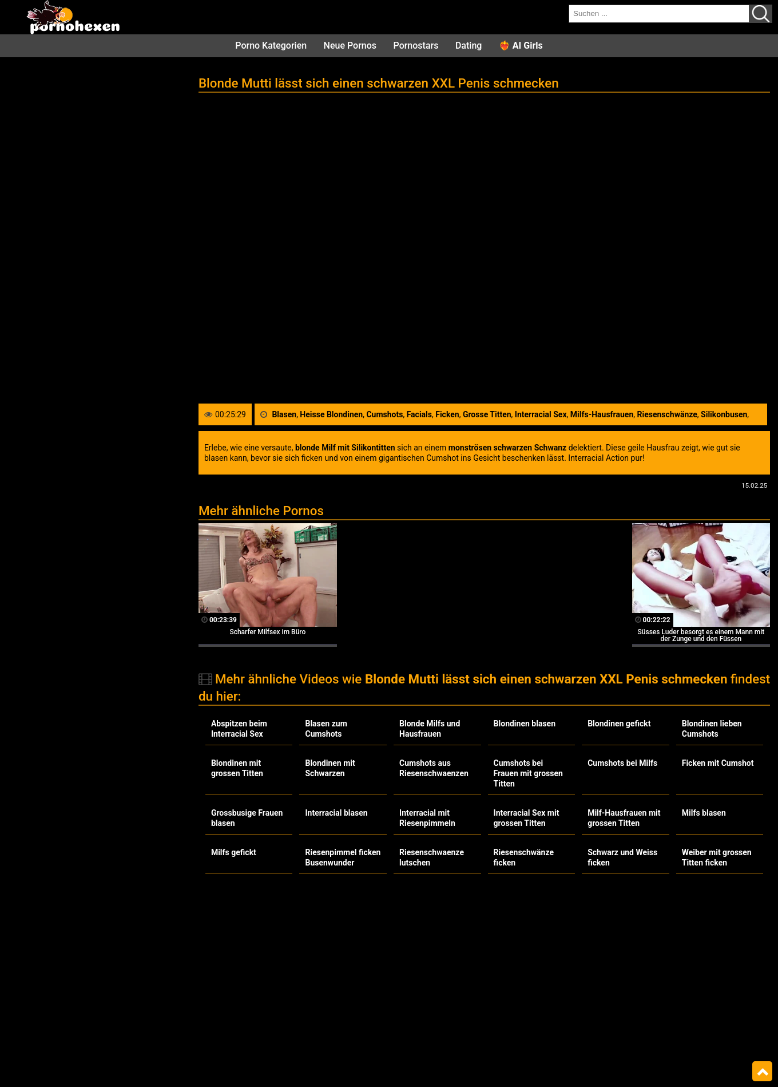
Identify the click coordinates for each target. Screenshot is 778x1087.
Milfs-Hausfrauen (601, 414)
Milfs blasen (704, 812)
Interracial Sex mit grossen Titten (526, 818)
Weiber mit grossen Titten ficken (717, 857)
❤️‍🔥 (521, 45)
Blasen (284, 414)
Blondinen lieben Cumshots (712, 728)
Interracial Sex (541, 414)
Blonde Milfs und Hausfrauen (429, 728)
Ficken (447, 414)
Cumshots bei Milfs (622, 763)
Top (762, 1071)
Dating (468, 45)
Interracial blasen (336, 812)
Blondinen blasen (524, 723)
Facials (419, 414)
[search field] (659, 14)
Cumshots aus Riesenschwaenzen (434, 768)
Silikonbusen (724, 414)
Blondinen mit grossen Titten (237, 768)
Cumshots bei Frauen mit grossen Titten (528, 773)
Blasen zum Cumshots (326, 728)
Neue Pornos (350, 45)
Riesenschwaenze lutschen (431, 857)
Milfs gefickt (233, 852)
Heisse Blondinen (331, 414)
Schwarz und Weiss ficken (622, 857)
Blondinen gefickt (619, 723)
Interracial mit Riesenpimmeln (427, 818)
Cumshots (384, 414)
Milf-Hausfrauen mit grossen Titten (624, 818)
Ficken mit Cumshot (718, 763)
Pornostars (416, 45)
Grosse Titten (487, 414)
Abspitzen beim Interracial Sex (239, 728)
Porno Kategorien (271, 45)
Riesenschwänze (667, 414)
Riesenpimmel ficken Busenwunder (342, 857)
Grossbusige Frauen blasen (247, 818)
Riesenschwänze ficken (524, 857)
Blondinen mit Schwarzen (330, 768)
